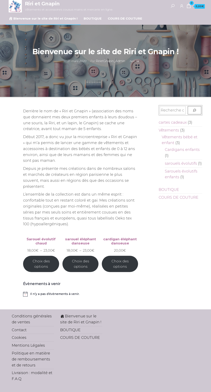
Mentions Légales (28, 345)
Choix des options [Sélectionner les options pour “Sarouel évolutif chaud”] (41, 264)
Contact (19, 330)
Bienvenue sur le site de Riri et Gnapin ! (43, 18)
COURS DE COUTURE (125, 18)
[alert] (80, 294)
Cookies (19, 337)
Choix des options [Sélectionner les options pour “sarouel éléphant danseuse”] (80, 264)
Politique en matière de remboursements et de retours (31, 359)
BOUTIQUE (93, 18)
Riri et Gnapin (42, 4)
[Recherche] (194, 110)
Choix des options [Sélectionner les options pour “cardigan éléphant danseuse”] (120, 264)
